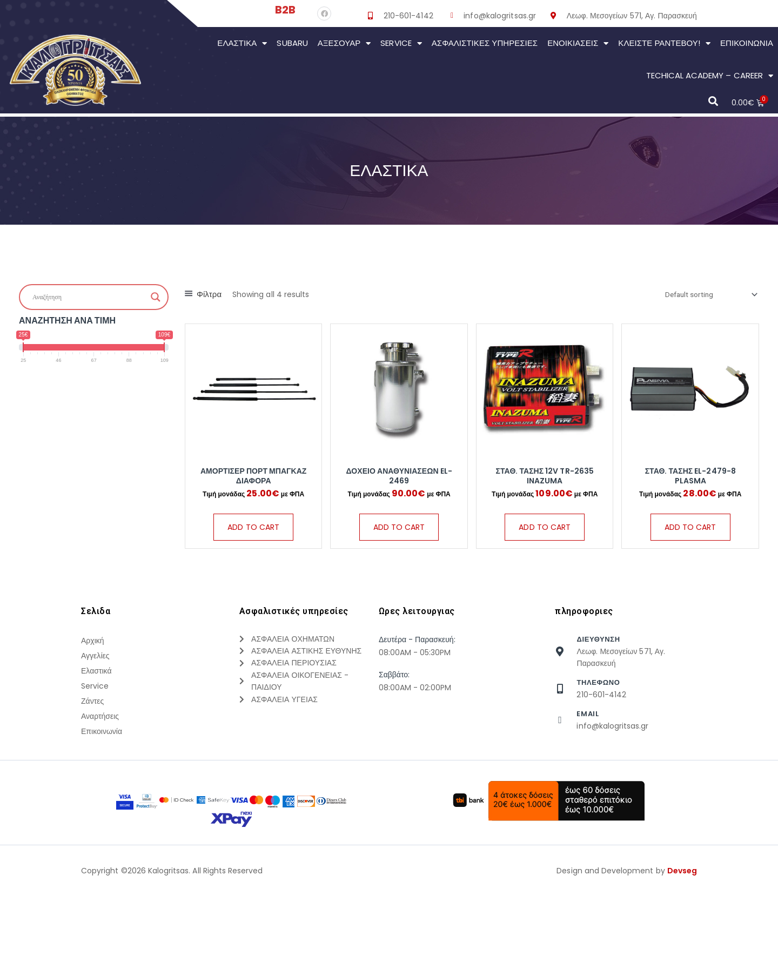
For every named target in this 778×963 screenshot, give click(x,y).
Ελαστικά (242, 43)
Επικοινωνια (746, 43)
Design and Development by (626, 945)
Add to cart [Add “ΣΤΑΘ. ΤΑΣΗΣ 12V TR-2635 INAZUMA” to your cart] (545, 538)
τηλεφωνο (598, 705)
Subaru (292, 43)
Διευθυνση (598, 661)
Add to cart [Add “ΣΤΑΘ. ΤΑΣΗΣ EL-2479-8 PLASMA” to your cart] (690, 538)
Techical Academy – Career (709, 75)
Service (400, 43)
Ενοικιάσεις (577, 43)
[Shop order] (704, 295)
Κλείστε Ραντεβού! (664, 43)
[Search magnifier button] (155, 297)
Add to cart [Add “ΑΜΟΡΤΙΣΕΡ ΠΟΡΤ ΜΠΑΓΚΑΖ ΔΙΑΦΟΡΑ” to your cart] (253, 527)
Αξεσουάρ (344, 43)
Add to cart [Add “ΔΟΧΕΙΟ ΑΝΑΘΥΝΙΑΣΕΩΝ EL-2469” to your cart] (399, 538)
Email (587, 736)
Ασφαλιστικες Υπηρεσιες (485, 43)
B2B (285, 9)
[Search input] (88, 297)
